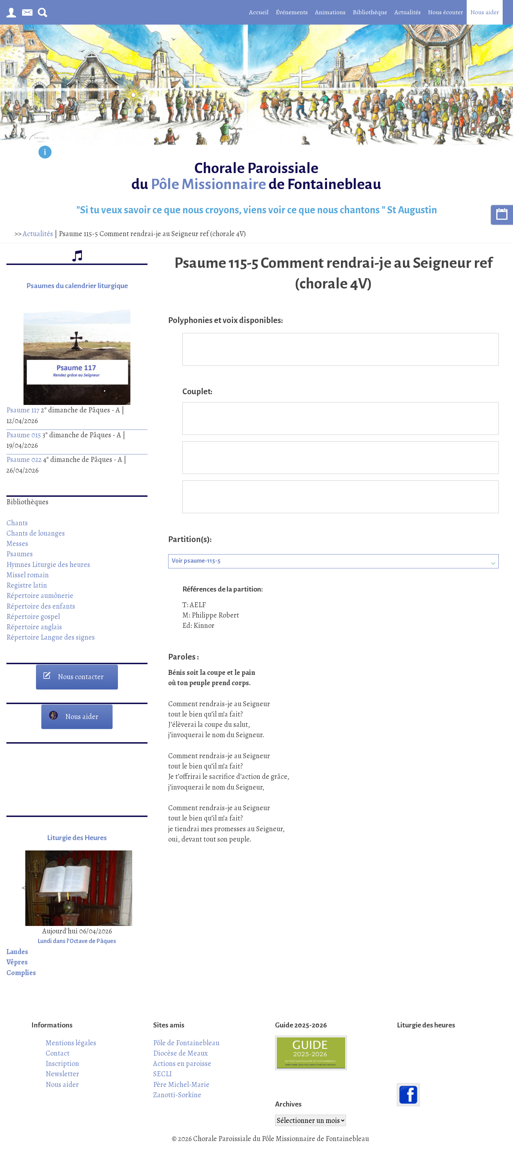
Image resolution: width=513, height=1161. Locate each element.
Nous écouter (445, 12)
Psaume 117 (23, 410)
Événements (292, 12)
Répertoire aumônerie (39, 595)
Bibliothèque (370, 12)
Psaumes (19, 554)
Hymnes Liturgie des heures (48, 564)
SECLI (162, 1074)
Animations (330, 12)
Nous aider (484, 12)
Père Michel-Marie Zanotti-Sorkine (181, 1089)
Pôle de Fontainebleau (186, 1043)
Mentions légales (71, 1043)
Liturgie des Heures (77, 838)
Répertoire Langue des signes (50, 637)
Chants (17, 523)
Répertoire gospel (33, 616)
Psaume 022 (24, 459)
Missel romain (27, 575)
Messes (17, 543)
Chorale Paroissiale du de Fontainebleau (256, 176)
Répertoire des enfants (40, 606)
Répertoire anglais (34, 627)
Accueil (259, 12)
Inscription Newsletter (62, 1068)
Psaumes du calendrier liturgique (77, 286)
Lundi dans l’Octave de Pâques (77, 941)
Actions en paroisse (182, 1063)
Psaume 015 (23, 435)
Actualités (407, 12)
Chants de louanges (35, 533)
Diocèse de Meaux (180, 1053)
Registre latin (26, 585)
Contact (57, 1053)
